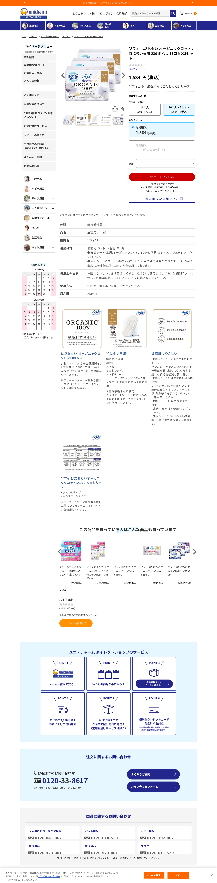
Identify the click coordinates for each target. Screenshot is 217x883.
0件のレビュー (137, 69)
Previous (24, 3)
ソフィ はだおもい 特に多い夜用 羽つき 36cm (179, 570)
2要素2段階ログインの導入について (38, 114)
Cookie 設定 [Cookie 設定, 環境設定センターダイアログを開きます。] (154, 875)
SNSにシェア (122, 109)
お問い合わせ (31, 166)
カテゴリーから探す (50, 36)
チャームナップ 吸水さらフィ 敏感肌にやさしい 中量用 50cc (70, 570)
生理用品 (33, 36)
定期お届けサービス (35, 126)
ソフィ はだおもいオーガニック (88, 36)
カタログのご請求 (37, 145)
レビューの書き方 (34, 135)
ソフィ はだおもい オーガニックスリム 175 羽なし (125, 570)
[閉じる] (211, 875)
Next (192, 3)
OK (178, 875)
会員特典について (34, 104)
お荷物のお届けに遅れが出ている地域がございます (108, 2)
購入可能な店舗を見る (162, 199)
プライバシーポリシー (49, 876)
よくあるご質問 (33, 157)
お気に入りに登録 (115, 109)
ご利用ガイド (31, 95)
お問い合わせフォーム (144, 787)
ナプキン (66, 36)
